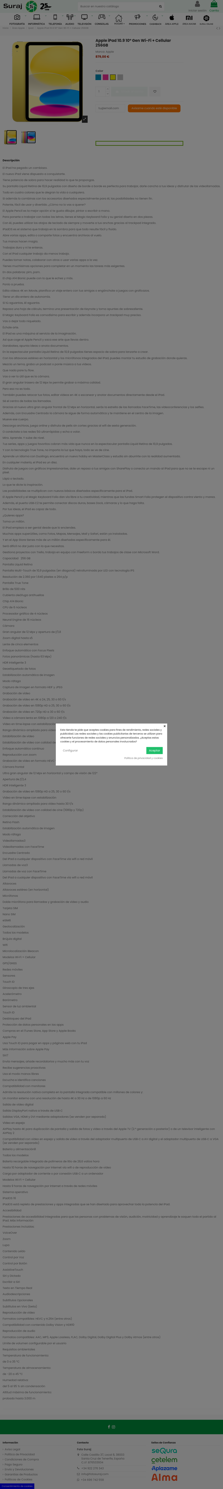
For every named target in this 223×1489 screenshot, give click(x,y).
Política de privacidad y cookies (143, 758)
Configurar (70, 750)
